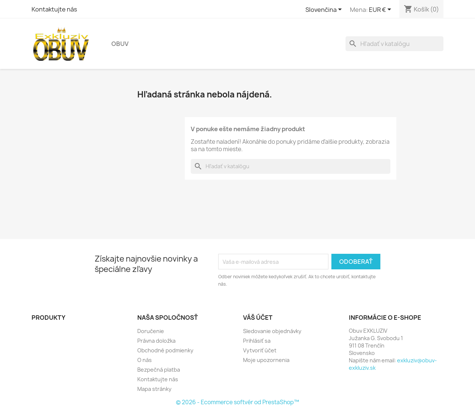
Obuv (119, 44)
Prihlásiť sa (257, 340)
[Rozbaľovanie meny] (381, 10)
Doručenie (150, 331)
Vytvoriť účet (259, 350)
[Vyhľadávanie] (394, 43)
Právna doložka (156, 340)
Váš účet (257, 317)
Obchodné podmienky (165, 350)
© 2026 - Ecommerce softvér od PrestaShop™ (237, 402)
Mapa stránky (154, 388)
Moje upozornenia (266, 359)
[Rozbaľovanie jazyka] (324, 10)
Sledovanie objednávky (272, 331)
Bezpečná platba (158, 369)
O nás (144, 359)
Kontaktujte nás (54, 9)
